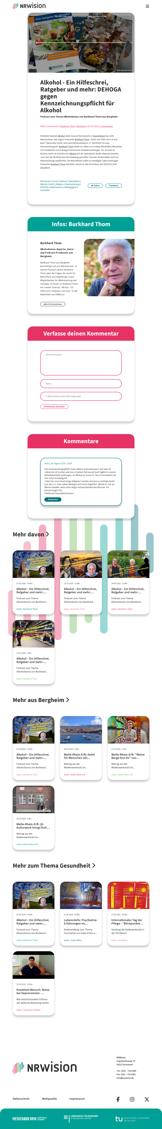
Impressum (77, 1099)
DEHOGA (44, 187)
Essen (56, 181)
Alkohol (61, 135)
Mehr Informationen (53, 304)
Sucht (52, 184)
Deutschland (99, 135)
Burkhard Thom (67, 126)
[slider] (81, 42)
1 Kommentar (106, 126)
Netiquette (49, 1099)
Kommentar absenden (54, 407)
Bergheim (81, 126)
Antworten (53, 499)
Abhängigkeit (70, 187)
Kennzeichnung (72, 184)
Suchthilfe (45, 190)
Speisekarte (74, 181)
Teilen (95, 186)
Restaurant (45, 181)
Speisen (63, 181)
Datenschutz (21, 1099)
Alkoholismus (56, 187)
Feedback (113, 186)
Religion (60, 184)
